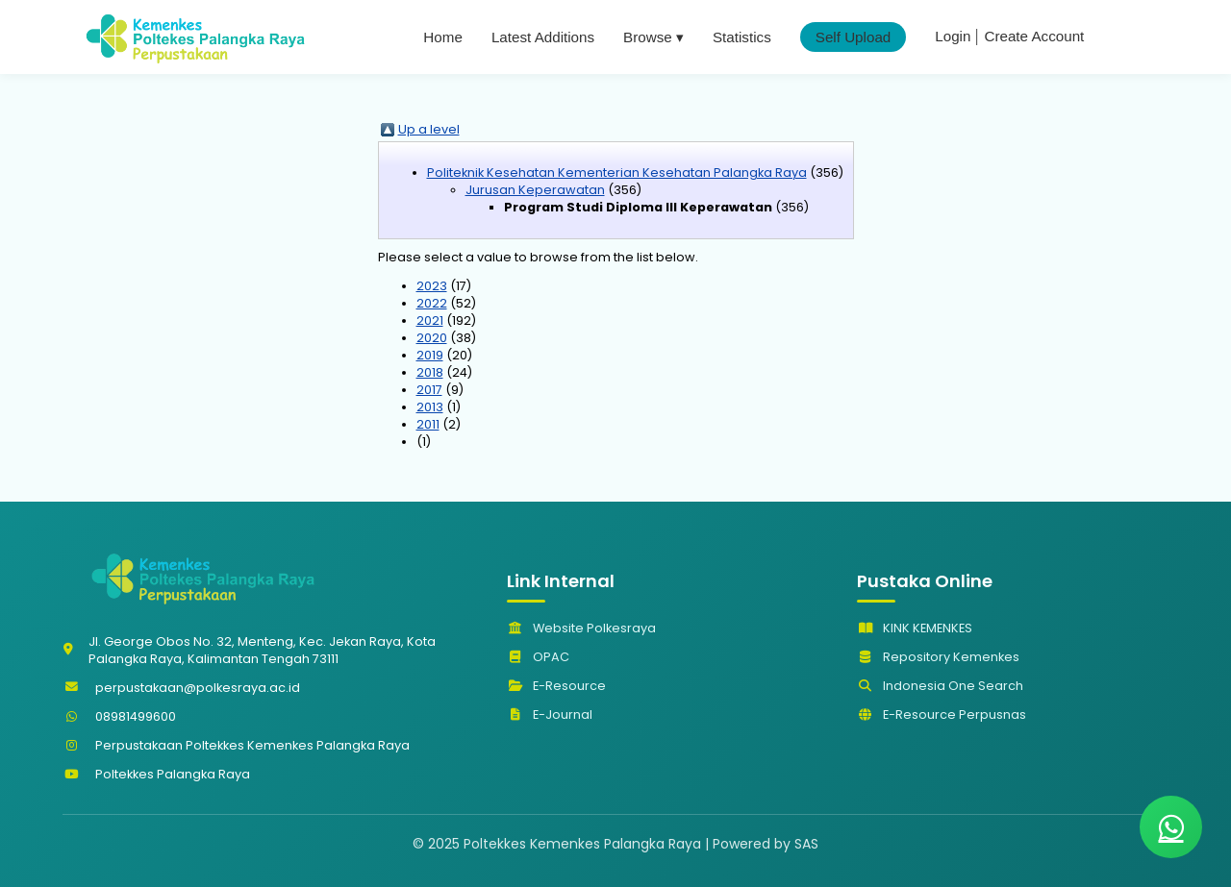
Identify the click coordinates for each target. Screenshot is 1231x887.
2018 (429, 372)
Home (443, 37)
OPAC (538, 657)
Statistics (742, 37)
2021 (429, 320)
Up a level (429, 129)
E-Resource (556, 686)
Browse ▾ (653, 37)
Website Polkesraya (581, 628)
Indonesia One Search (940, 686)
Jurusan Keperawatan (535, 190)
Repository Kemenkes (938, 657)
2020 (431, 338)
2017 (429, 390)
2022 (431, 303)
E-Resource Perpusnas (941, 714)
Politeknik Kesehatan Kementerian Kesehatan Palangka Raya (617, 172)
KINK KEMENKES (914, 628)
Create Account (1034, 36)
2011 (428, 424)
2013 (429, 407)
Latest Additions (542, 37)
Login (952, 36)
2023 (431, 286)
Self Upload (854, 37)
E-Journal (549, 714)
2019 (429, 355)
